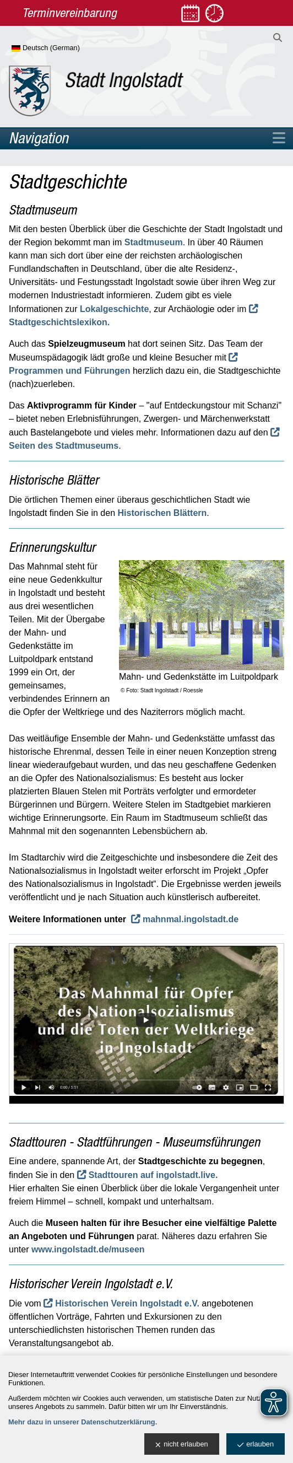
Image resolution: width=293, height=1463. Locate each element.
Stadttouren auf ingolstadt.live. (153, 1175)
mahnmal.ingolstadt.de (190, 919)
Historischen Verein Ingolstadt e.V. (127, 1303)
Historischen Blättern (162, 513)
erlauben (255, 1444)
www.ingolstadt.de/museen (88, 1249)
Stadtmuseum (153, 242)
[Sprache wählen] (64, 48)
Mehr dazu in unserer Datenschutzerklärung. (82, 1422)
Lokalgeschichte (114, 309)
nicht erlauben (181, 1444)
